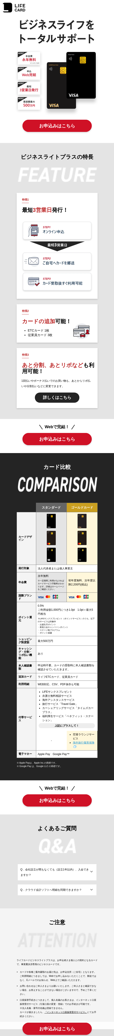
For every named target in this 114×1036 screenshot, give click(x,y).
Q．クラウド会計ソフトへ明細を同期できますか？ (51, 889)
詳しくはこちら (57, 397)
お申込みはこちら (57, 125)
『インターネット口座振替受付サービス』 (66, 1012)
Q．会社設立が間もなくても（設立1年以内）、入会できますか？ (54, 872)
